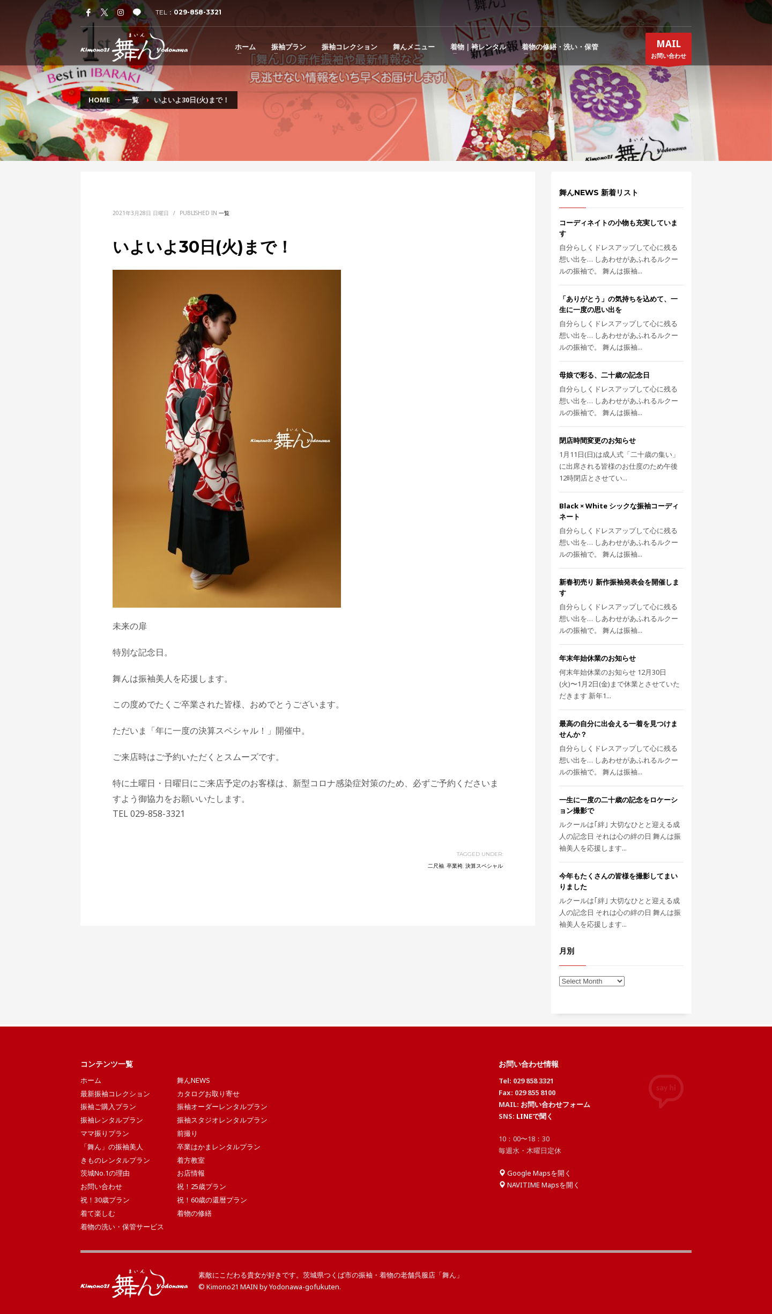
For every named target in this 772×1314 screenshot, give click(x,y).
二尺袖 (436, 865)
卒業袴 (455, 865)
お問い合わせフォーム (555, 1104)
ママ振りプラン (104, 1133)
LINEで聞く (534, 1116)
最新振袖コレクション (115, 1093)
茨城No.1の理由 (105, 1173)
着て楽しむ (97, 1213)
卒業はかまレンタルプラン (219, 1146)
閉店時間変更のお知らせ (597, 440)
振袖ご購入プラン (108, 1106)
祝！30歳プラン (105, 1200)
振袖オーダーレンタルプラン (222, 1106)
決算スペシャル (484, 865)
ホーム (90, 1080)
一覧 (224, 213)
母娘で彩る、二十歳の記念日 (604, 375)
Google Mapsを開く (535, 1173)
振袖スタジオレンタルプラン (222, 1120)
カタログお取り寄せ (208, 1093)
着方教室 (191, 1160)
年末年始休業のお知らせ (597, 658)
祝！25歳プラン (201, 1186)
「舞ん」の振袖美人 (111, 1146)
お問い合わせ (668, 51)
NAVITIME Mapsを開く (539, 1185)
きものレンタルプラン (115, 1160)
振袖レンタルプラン (111, 1120)
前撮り (187, 1133)
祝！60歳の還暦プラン (212, 1200)
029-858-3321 (197, 12)
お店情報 (191, 1173)
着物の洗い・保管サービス (122, 1226)
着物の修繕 (194, 1213)
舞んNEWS (193, 1080)
